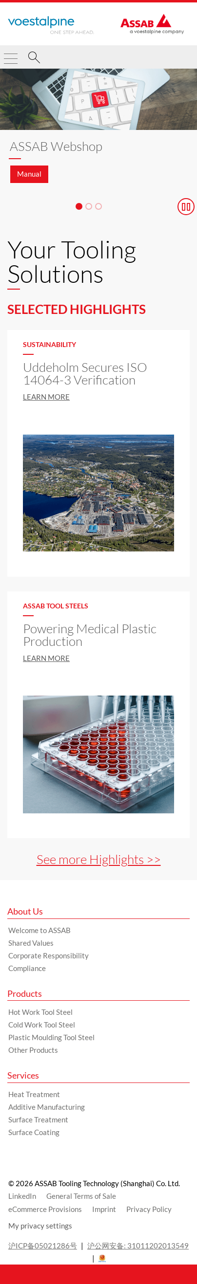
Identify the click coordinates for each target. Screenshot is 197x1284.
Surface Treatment (38, 1119)
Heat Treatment (34, 1094)
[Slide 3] (98, 206)
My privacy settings (40, 1225)
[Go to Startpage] (51, 25)
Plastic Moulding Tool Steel (51, 1037)
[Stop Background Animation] (186, 206)
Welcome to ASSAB (39, 930)
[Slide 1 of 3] (98, 131)
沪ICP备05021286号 (42, 1245)
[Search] (34, 59)
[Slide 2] (88, 206)
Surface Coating (33, 1132)
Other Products (33, 1050)
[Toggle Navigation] (11, 54)
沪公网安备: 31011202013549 (138, 1245)
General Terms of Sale (81, 1196)
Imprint (104, 1209)
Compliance (27, 968)
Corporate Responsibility (48, 955)
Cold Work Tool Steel (41, 1024)
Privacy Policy (149, 1209)
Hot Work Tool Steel (40, 1012)
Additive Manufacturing (46, 1106)
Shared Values (31, 942)
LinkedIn (22, 1196)
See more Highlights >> (99, 859)
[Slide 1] (79, 206)
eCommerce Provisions (45, 1209)
